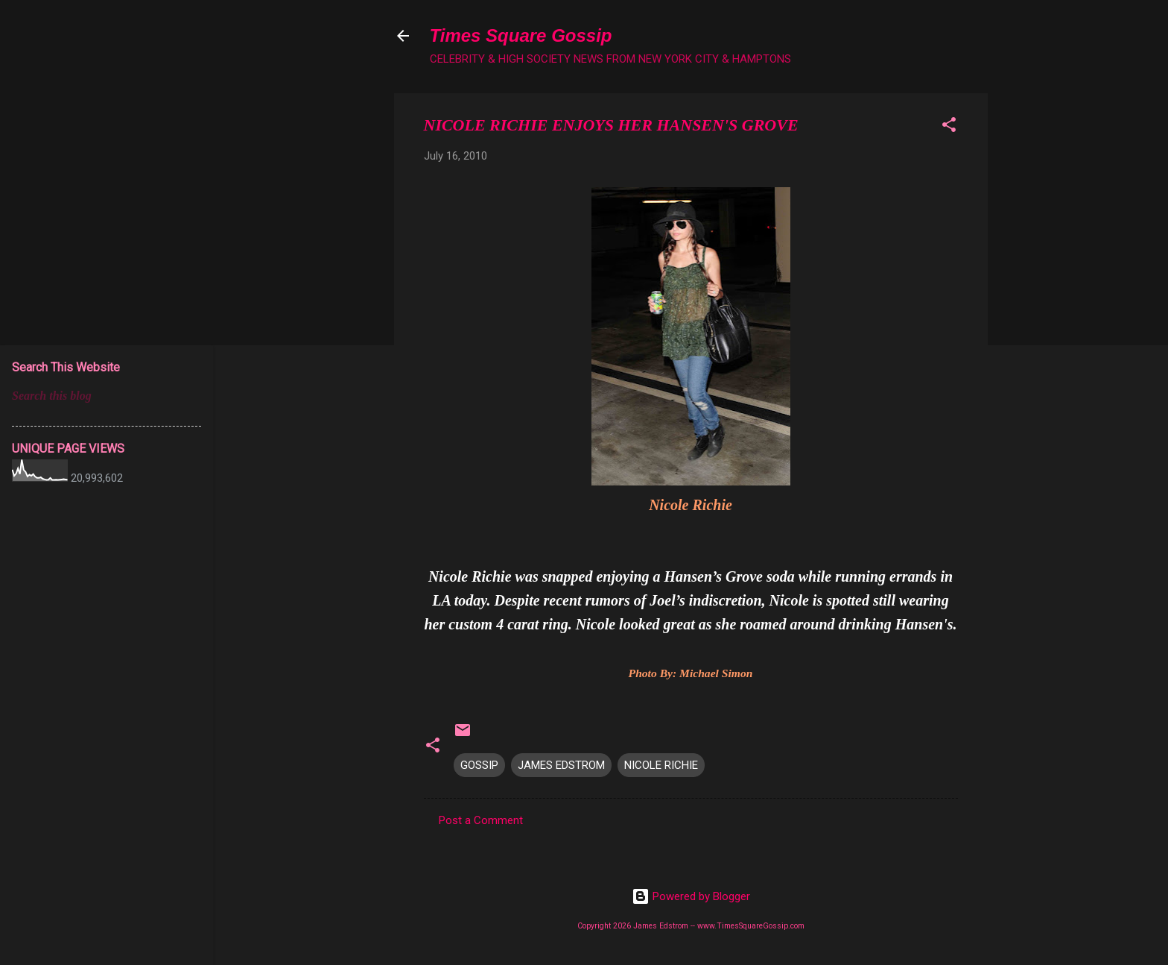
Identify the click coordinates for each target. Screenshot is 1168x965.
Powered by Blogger (691, 896)
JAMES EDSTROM (561, 765)
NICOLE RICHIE (661, 765)
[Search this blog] (106, 396)
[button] (949, 127)
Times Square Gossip (521, 35)
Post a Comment (481, 820)
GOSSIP (479, 765)
